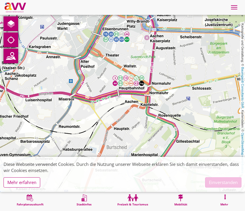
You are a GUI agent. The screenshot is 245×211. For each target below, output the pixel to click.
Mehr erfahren (21, 182)
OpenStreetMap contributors (242, 153)
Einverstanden (223, 182)
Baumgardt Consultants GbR (242, 87)
